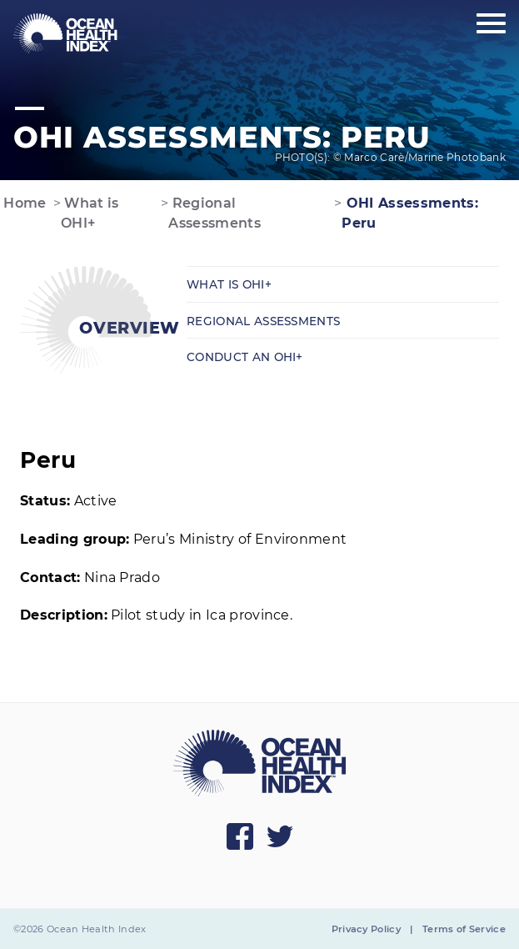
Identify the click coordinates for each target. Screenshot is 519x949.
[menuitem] (65, 33)
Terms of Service (464, 929)
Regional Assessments (214, 212)
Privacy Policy (366, 929)
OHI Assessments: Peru (409, 212)
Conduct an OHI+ (245, 357)
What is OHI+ (90, 212)
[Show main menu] (491, 24)
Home (23, 203)
